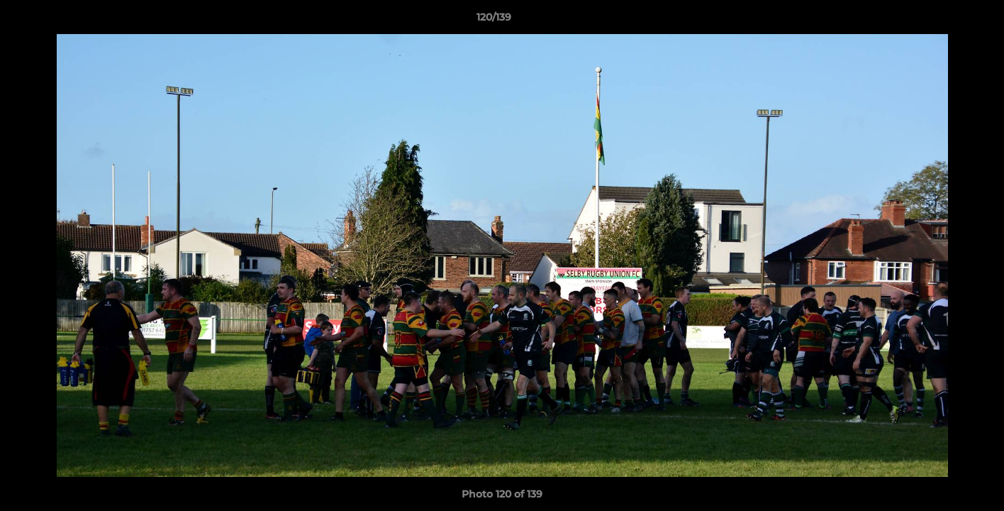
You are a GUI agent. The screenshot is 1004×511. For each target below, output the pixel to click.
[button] (944, 20)
